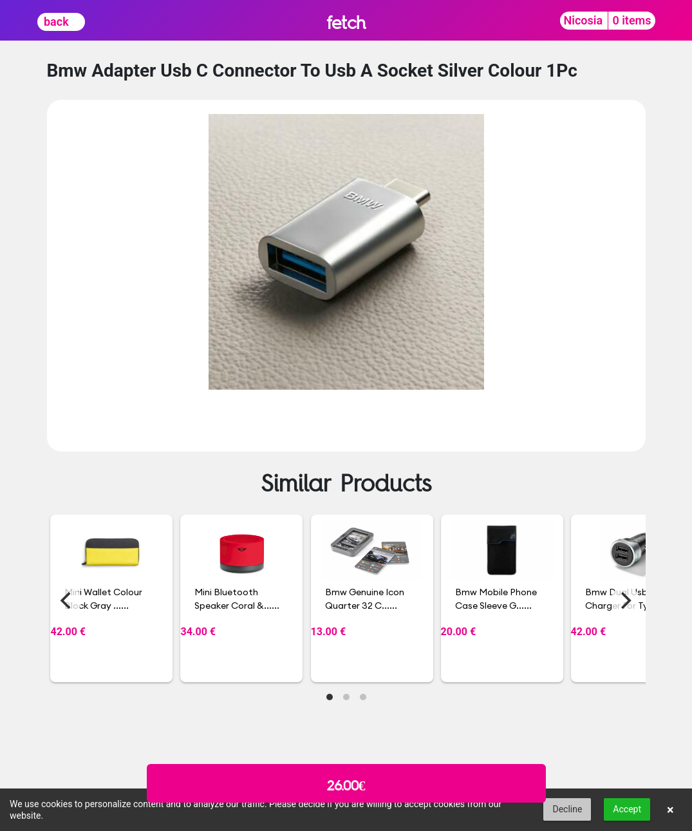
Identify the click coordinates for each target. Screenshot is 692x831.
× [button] (670, 809)
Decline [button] (567, 809)
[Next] (625, 600)
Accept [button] (627, 809)
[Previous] (67, 600)
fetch (346, 22)
